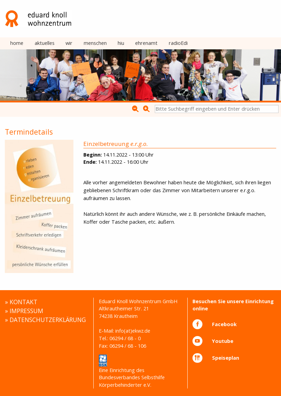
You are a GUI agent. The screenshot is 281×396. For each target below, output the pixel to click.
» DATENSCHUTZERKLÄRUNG (45, 319)
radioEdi (178, 43)
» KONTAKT (21, 302)
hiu (121, 43)
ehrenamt (146, 43)
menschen (95, 43)
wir (69, 43)
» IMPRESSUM (24, 311)
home (16, 43)
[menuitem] (17, 43)
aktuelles (45, 43)
